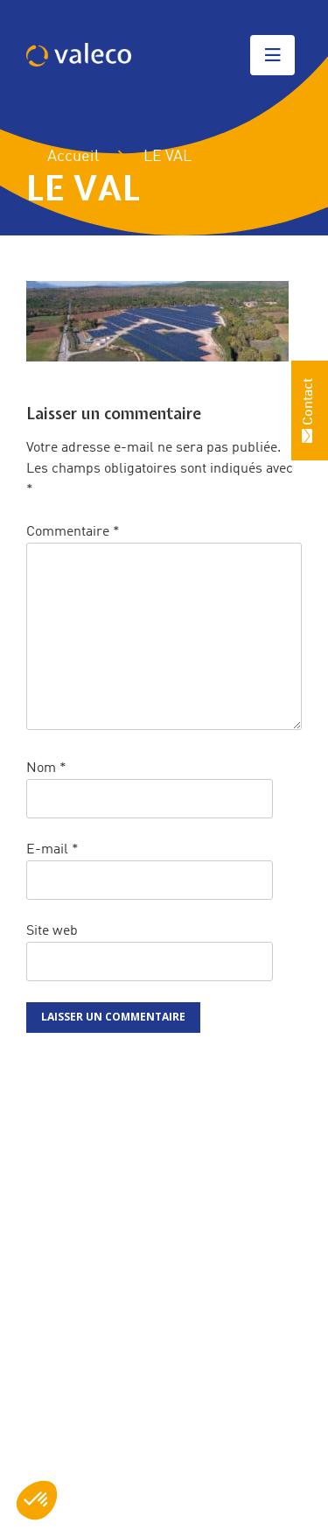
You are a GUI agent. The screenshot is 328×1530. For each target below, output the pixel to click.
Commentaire (73, 532)
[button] (37, 1500)
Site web (52, 931)
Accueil (62, 156)
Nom (46, 768)
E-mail (52, 850)
